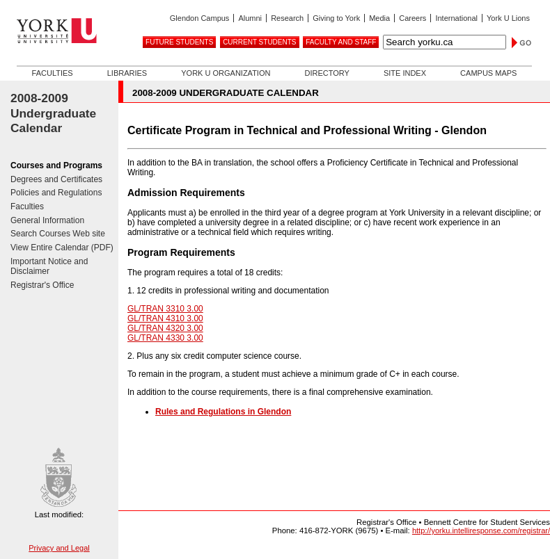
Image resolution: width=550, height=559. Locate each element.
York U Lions (508, 18)
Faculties (52, 73)
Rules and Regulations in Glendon (223, 411)
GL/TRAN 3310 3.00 (165, 309)
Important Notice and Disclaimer (49, 267)
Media (379, 18)
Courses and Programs (56, 165)
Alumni (250, 18)
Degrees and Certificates (56, 179)
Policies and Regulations (56, 192)
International (456, 18)
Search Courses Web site (57, 233)
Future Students (179, 42)
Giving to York (336, 18)
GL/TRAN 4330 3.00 (165, 338)
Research (287, 18)
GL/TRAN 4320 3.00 (165, 328)
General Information (47, 220)
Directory (326, 73)
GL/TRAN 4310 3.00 (165, 318)
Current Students (259, 42)
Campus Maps (488, 73)
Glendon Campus (200, 18)
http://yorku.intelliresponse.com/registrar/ (481, 530)
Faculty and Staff (341, 42)
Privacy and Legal (59, 548)
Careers (412, 18)
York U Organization (225, 73)
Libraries (127, 73)
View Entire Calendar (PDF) (61, 247)
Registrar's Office (42, 285)
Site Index (405, 73)
